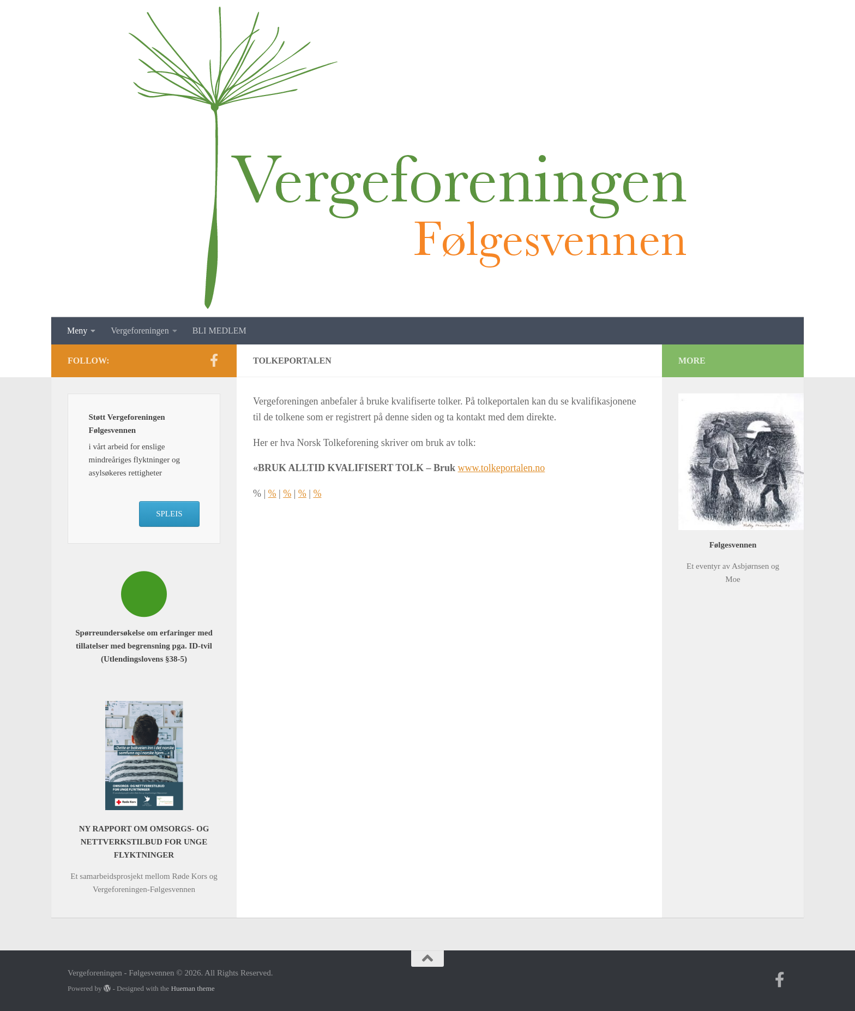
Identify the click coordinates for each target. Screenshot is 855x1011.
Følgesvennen (733, 544)
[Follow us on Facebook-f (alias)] (213, 360)
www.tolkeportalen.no (501, 467)
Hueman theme (192, 988)
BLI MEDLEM (219, 330)
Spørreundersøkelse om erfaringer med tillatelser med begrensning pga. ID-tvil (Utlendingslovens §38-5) (144, 645)
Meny (77, 330)
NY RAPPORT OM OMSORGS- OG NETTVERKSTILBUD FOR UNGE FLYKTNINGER (144, 841)
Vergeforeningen (139, 330)
